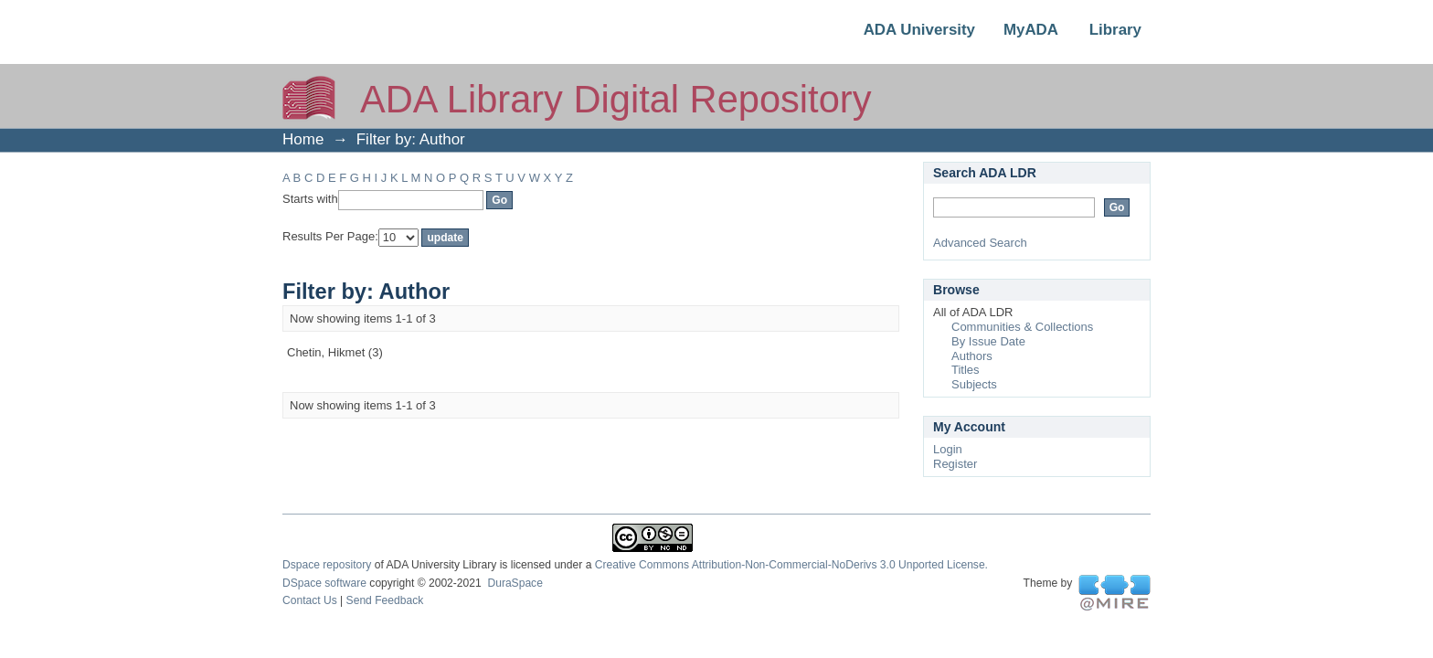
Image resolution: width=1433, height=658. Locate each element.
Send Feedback (385, 600)
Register (955, 464)
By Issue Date (988, 341)
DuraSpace (514, 583)
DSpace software (324, 583)
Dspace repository (326, 564)
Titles (965, 370)
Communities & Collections (1022, 327)
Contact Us (309, 600)
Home (303, 139)
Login (947, 449)
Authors (971, 356)
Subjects (974, 384)
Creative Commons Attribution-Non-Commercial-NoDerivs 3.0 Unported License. (791, 564)
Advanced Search (980, 242)
